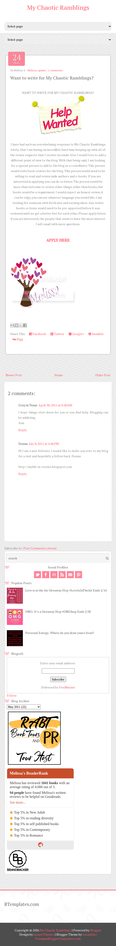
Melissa (32, 70)
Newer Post (14, 375)
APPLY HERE (58, 240)
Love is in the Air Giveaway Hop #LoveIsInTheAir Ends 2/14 (65, 590)
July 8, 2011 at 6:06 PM (44, 444)
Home (58, 375)
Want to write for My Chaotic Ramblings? (52, 78)
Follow (12, 695)
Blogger (95, 930)
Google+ (76, 334)
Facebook (37, 334)
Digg (17, 339)
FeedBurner (67, 687)
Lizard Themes (43, 934)
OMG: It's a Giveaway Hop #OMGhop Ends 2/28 (58, 611)
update (42, 70)
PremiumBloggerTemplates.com (58, 938)
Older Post (102, 375)
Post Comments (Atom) (40, 548)
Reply (22, 430)
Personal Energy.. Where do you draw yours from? (59, 633)
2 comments (55, 70)
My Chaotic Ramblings (58, 7)
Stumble (96, 334)
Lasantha (89, 934)
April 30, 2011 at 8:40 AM (55, 405)
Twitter (57, 334)
